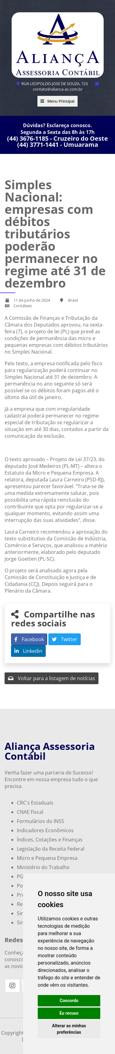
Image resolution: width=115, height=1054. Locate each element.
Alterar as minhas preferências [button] (69, 1029)
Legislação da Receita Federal (50, 848)
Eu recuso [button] (69, 1013)
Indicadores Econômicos (45, 830)
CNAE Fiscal (30, 812)
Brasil (73, 300)
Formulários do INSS (40, 821)
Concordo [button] (69, 1000)
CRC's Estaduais (35, 802)
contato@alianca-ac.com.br (66, 87)
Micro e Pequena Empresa (47, 858)
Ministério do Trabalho (43, 867)
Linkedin (28, 651)
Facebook (29, 639)
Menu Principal (57, 101)
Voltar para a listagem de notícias (51, 678)
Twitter (64, 639)
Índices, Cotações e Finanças (49, 839)
